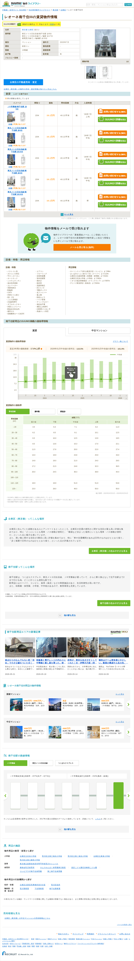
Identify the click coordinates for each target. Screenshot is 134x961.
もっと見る (120, 694)
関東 (14, 946)
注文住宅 (5, 943)
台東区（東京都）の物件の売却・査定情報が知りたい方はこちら (30, 89)
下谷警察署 (39, 889)
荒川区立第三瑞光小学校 (52, 856)
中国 (41, 946)
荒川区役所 (55, 885)
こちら (98, 819)
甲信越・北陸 (21, 946)
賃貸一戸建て (62, 939)
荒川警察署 (24, 889)
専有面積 (12, 412)
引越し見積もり (48, 943)
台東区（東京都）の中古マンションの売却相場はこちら (27, 918)
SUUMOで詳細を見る (112, 119)
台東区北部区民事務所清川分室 (32, 885)
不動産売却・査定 (28, 943)
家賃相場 (72, 939)
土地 (125, 939)
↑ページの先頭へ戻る (124, 924)
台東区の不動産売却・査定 (23, 82)
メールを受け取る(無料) (82, 247)
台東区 (63, 10)
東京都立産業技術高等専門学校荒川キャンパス (39, 864)
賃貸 (52, 24)
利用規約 (90, 934)
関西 (33, 946)
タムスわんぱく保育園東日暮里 (53, 868)
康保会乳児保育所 (27, 868)
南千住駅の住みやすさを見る (114, 603)
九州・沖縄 (48, 946)
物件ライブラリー (70, 943)
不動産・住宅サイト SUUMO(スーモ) (15, 939)
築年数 (37, 412)
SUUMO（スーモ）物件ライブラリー (21, 4)
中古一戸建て (118, 939)
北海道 (4, 946)
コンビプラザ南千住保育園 (31, 871)
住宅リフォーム (15, 943)
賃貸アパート (52, 939)
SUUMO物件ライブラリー (39, 10)
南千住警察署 (54, 889)
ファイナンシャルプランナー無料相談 (90, 943)
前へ (6, 795)
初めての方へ (63, 934)
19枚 (10, 167)
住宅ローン (59, 943)
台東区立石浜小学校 (28, 856)
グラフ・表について (120, 341)
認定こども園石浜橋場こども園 (84, 868)
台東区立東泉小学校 (101, 856)
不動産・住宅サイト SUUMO (14, 10)
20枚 (10, 124)
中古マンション (96, 939)
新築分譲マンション (83, 939)
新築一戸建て (108, 939)
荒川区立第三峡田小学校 (30, 860)
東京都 (55, 10)
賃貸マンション (40, 939)
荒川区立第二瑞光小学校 (78, 856)
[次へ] (128, 704)
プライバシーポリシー (107, 934)
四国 (37, 946)
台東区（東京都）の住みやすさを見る (110, 551)
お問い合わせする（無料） (112, 112)
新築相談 (38, 943)
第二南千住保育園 (54, 871)
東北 (9, 946)
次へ (128, 795)
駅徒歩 (62, 412)
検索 (129, 4)
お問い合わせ (124, 934)
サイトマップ (77, 934)
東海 (28, 946)
